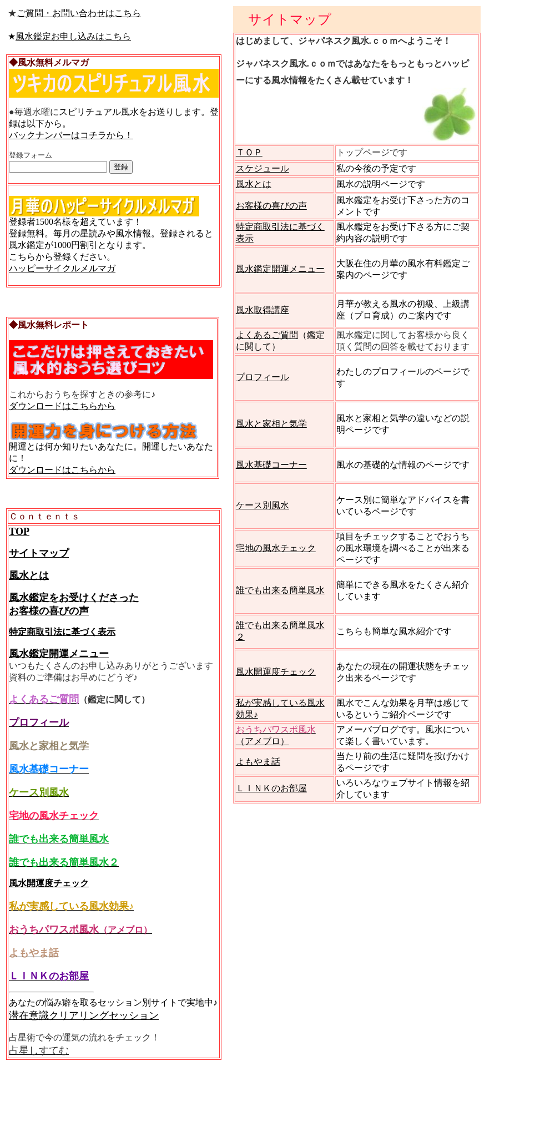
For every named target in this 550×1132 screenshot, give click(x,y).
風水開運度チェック (49, 883)
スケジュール (262, 168)
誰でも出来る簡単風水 (280, 590)
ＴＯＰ (249, 152)
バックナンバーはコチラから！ (71, 135)
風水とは (29, 575)
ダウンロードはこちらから (62, 406)
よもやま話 (258, 761)
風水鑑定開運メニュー (59, 653)
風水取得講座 (262, 310)
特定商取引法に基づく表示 (62, 631)
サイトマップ (39, 553)
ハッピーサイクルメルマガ (62, 268)
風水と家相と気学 (271, 423)
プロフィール (262, 377)
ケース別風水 (262, 505)
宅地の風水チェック (276, 548)
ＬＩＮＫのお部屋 (271, 788)
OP (22, 531)
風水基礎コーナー (271, 464)
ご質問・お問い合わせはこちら (79, 13)
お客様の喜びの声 (271, 205)
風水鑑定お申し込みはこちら (73, 36)
